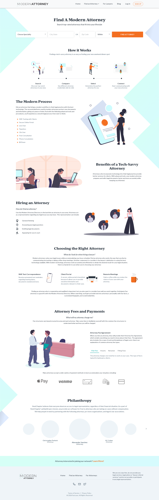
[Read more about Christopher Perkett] (50, 429)
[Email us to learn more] (79, 484)
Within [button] (100, 34)
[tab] (94, 351)
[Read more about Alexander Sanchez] (79, 429)
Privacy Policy (86, 493)
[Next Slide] (146, 428)
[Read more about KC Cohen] (109, 429)
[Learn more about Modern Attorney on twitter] (84, 484)
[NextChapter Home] (28, 476)
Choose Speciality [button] (24, 34)
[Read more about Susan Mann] (28, 429)
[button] (77, 4)
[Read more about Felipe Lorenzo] (130, 429)
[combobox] (61, 34)
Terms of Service (74, 493)
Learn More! (98, 461)
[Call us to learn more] (74, 484)
